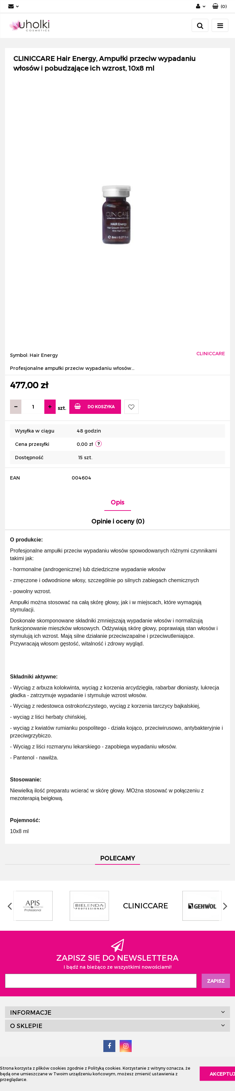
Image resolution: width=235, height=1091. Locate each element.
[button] (219, 6)
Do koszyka (94, 406)
